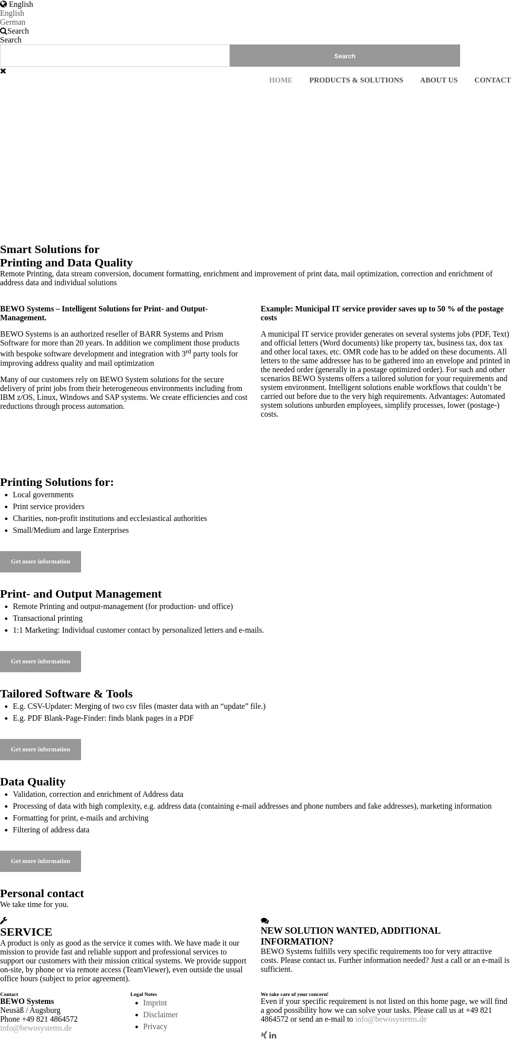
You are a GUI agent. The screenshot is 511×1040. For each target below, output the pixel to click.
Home (281, 80)
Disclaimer (160, 1014)
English (12, 13)
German (13, 22)
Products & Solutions (356, 80)
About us (439, 80)
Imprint (155, 1002)
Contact (492, 80)
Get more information (40, 561)
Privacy (155, 1026)
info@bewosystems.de (36, 1028)
